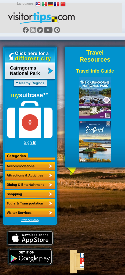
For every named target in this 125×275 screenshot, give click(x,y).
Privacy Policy (30, 220)
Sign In (30, 142)
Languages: (25, 3)
